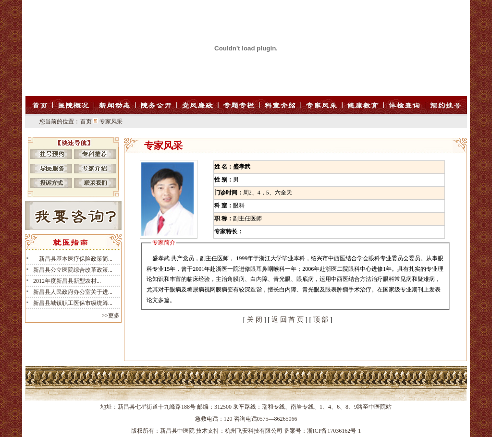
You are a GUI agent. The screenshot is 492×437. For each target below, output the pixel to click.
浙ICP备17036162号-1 (334, 430)
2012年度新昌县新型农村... (67, 281)
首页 (86, 121)
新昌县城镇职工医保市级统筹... (72, 303)
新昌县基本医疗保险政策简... (72, 258)
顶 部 (321, 319)
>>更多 (110, 315)
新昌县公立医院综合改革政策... (72, 270)
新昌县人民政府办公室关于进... (72, 292)
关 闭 (254, 319)
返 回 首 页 (287, 319)
